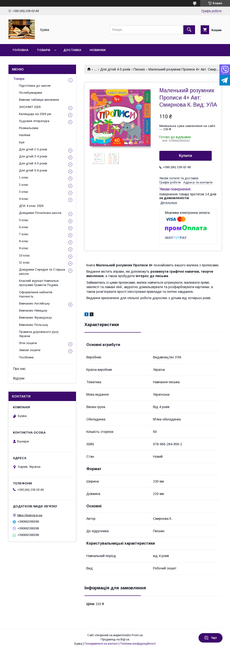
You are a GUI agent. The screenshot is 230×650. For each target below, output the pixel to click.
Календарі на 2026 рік (35, 114)
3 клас (23, 191)
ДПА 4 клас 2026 (31, 206)
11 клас (24, 262)
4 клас (23, 199)
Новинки (98, 50)
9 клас (23, 248)
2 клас (23, 184)
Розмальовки (28, 128)
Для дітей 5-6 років (33, 170)
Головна (20, 50)
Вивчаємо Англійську (34, 303)
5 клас (23, 220)
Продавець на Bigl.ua (115, 639)
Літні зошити (28, 343)
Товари (43, 50)
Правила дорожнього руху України (39, 334)
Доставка (72, 50)
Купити (185, 156)
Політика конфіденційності (138, 643)
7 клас (23, 234)
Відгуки (18, 378)
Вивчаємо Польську (33, 325)
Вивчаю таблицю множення (39, 99)
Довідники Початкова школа (40, 213)
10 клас (24, 255)
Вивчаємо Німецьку (33, 310)
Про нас (19, 369)
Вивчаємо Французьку (35, 317)
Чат (210, 638)
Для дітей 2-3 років (33, 149)
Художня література (34, 121)
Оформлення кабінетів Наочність (35, 294)
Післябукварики (30, 92)
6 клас (23, 227)
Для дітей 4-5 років (115, 69)
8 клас (23, 241)
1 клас (23, 177)
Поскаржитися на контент (101, 643)
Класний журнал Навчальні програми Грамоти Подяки (39, 283)
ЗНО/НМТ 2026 (30, 107)
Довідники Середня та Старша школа (42, 271)
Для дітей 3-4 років (33, 156)
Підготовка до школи (34, 85)
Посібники (26, 357)
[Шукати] (189, 29)
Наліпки (24, 135)
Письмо (139, 69)
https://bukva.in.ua (29, 515)
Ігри (21, 142)
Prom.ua (137, 635)
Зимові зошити (29, 350)
